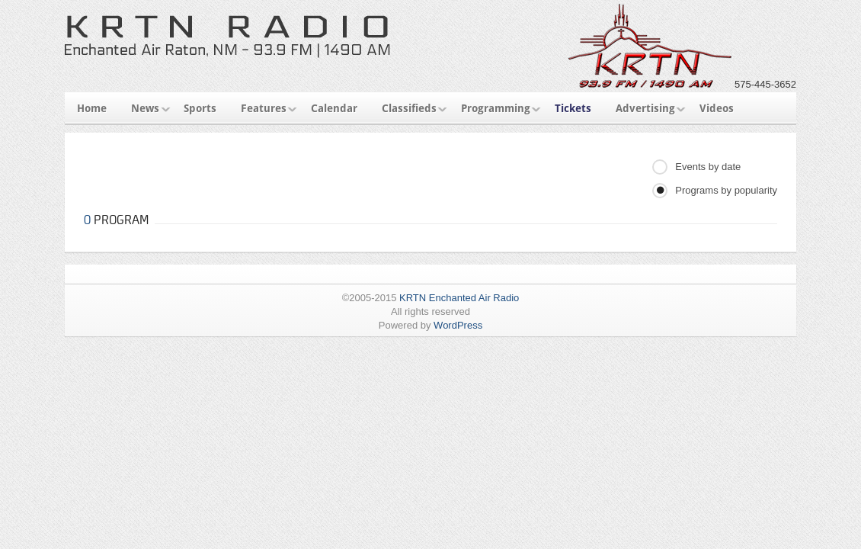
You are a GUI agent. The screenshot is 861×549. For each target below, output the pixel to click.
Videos (716, 108)
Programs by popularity (726, 190)
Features (263, 108)
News (145, 108)
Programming (495, 108)
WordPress (458, 325)
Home (92, 108)
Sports (200, 108)
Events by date (708, 166)
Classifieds (409, 108)
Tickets (573, 108)
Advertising (645, 108)
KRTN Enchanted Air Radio (459, 297)
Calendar (334, 108)
